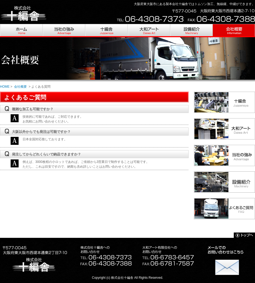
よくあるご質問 (224, 208)
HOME (21, 30)
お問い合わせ (227, 264)
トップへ (244, 235)
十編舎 (106, 30)
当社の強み (63, 30)
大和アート (149, 30)
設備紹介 (191, 30)
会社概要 (233, 30)
